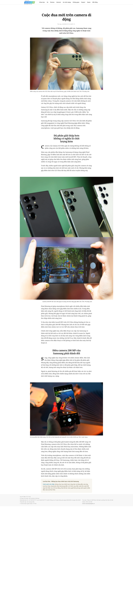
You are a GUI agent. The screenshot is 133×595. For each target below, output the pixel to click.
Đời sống (95, 2)
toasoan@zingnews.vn (90, 503)
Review (52, 2)
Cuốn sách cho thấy (48, 484)
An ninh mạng (67, 2)
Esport (83, 2)
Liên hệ (83, 503)
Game (88, 2)
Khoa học (42, 2)
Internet (58, 2)
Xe (47, 2)
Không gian (76, 2)
